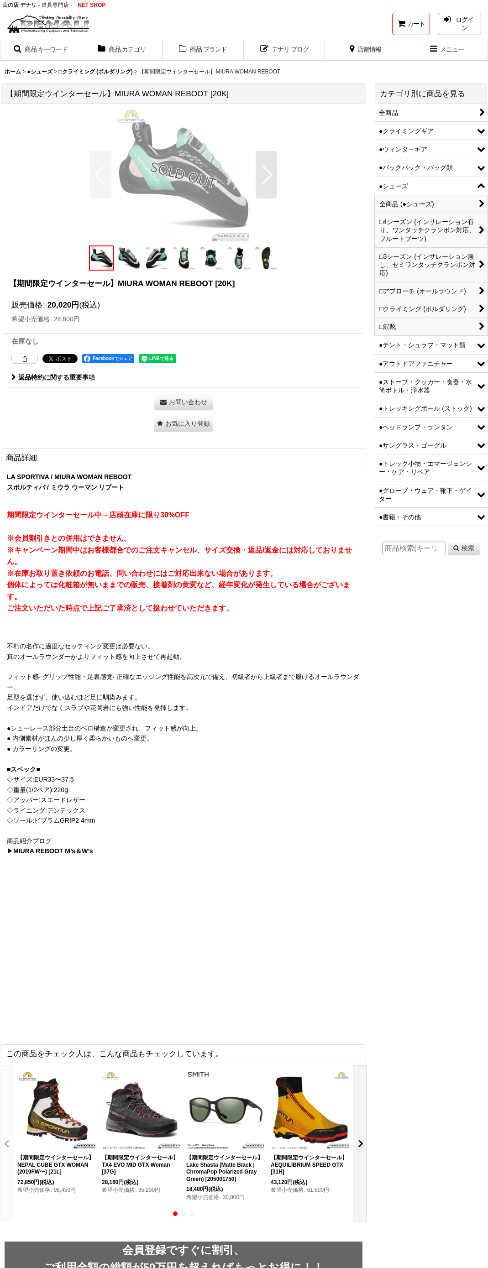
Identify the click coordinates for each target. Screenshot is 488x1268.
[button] (40, 50)
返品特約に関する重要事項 (53, 377)
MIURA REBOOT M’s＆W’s (53, 851)
